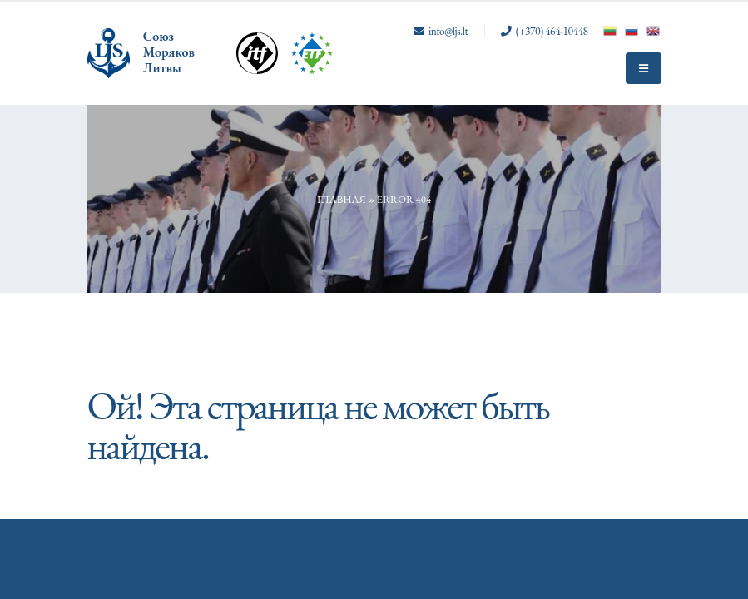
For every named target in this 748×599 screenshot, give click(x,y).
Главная (341, 199)
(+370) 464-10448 (552, 30)
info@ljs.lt (448, 30)
